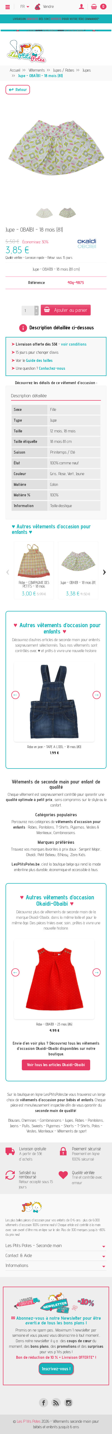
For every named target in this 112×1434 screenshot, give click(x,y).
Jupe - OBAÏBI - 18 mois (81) (78, 582)
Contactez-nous (52, 368)
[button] (18, 89)
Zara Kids (77, 854)
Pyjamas (77, 827)
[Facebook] (43, 1402)
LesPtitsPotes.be (56, 1094)
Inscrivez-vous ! (56, 1368)
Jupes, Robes (74, 1120)
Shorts (69, 1125)
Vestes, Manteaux (40, 1131)
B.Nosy (63, 854)
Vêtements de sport (71, 1131)
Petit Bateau (46, 854)
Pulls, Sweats (32, 1125)
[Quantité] (28, 310)
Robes (32, 827)
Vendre (48, 6)
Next (97, 695)
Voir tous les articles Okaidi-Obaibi (56, 1064)
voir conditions (73, 344)
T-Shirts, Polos (88, 1125)
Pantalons (46, 827)
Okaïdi (30, 854)
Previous (15, 695)
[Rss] (55, 1402)
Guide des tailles (39, 360)
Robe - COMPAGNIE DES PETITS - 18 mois (34, 584)
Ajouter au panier (66, 310)
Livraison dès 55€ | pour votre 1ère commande (55, 19)
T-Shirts (62, 827)
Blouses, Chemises (22, 1120)
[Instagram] (68, 1402)
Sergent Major (89, 849)
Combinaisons (64, 832)
